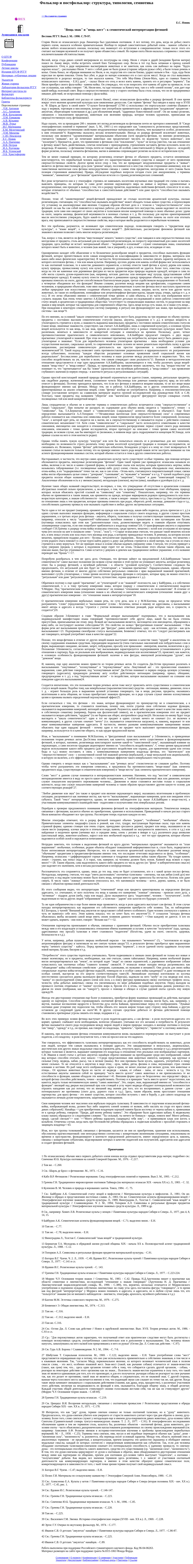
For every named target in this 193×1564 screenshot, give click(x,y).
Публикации (9, 64)
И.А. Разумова (10, 148)
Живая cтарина (10, 83)
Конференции (9, 60)
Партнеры (122, 1560)
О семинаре (105, 1557)
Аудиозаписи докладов (15, 34)
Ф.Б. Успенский (11, 151)
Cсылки (133, 1560)
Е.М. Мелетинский (13, 129)
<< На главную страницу (54, 16)
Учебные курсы (107, 1560)
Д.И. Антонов (10, 108)
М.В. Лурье (9, 123)
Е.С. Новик (9, 139)
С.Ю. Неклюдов (11, 135)
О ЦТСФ (7, 56)
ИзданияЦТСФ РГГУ (14, 71)
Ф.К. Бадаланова (12, 114)
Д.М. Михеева (10, 132)
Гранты (6, 101)
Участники (118, 1557)
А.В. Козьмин (10, 120)
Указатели (7, 79)
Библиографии (90, 1560)
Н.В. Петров (9, 145)
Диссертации (74, 1560)
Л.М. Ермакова (11, 117)
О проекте (75, 1557)
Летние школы (10, 68)
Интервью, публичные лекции (19, 75)
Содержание (62, 1557)
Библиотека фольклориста (17, 97)
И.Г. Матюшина (11, 126)
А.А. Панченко (11, 142)
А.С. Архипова (11, 111)
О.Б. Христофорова (13, 154)
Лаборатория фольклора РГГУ (19, 87)
